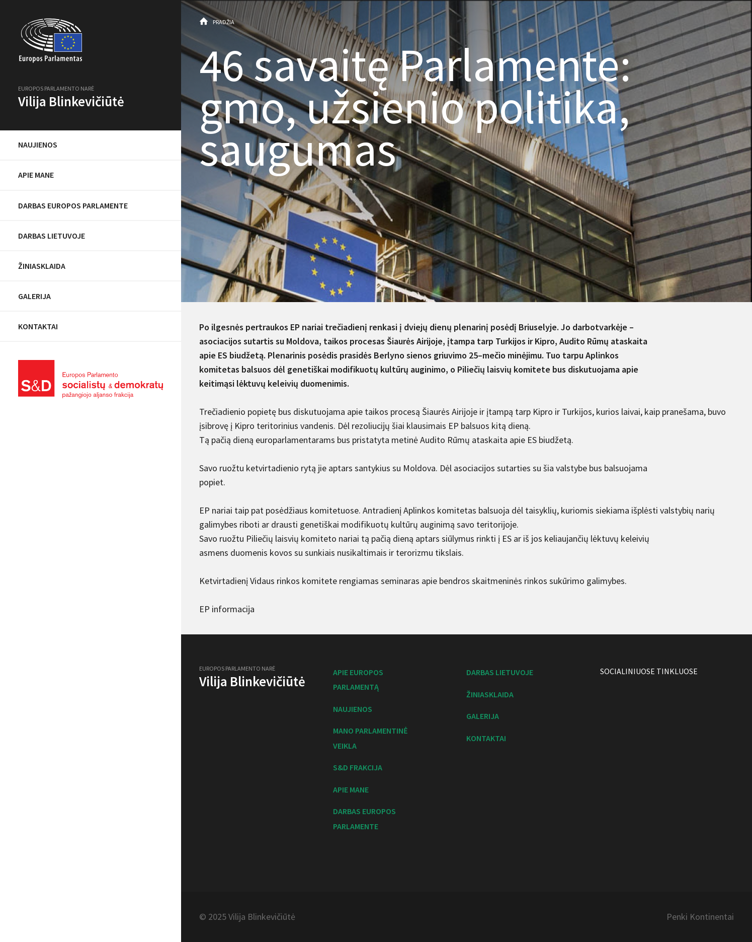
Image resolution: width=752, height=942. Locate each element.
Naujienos (37, 144)
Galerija (34, 296)
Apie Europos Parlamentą (358, 679)
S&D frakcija (357, 767)
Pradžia (223, 22)
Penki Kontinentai (700, 916)
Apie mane (36, 175)
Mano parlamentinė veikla (370, 738)
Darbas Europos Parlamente (73, 205)
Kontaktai (38, 326)
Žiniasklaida (41, 266)
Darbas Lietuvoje (51, 236)
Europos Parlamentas (90, 40)
